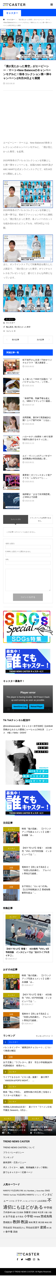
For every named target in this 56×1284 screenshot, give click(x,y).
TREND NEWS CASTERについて (19, 1147)
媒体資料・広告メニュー (14, 1162)
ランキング (8, 1157)
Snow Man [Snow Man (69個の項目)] (41, 1191)
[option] (14, 1126)
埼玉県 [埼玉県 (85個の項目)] (40, 1212)
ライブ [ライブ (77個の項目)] (33, 1201)
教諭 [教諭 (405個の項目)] (24, 1222)
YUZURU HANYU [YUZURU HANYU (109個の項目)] (25, 1195)
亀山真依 (9, 327)
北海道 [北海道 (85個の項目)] (34, 1212)
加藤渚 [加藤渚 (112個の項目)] (27, 1212)
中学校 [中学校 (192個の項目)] (48, 1207)
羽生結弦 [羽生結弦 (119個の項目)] (7, 1227)
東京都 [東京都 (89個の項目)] (41, 1222)
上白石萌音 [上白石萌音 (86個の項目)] (42, 1201)
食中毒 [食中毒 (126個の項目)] (9, 1231)
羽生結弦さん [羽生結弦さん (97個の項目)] (19, 1228)
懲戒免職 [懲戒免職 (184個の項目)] (46, 1216)
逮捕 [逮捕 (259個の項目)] (43, 1227)
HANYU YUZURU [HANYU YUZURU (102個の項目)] (11, 1190)
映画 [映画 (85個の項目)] (31, 1222)
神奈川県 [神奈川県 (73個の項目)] (48, 1222)
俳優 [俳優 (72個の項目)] (14, 1212)
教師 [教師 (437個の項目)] (16, 1222)
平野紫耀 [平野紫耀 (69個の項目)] (36, 1217)
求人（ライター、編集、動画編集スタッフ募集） (26, 1167)
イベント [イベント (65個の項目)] (38, 1195)
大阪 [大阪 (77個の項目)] (46, 1212)
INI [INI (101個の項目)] (21, 1190)
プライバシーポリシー (13, 1152)
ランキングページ (43, 1036)
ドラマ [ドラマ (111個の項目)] (18, 1201)
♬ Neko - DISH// (18, 733)
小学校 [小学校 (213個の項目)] (28, 1216)
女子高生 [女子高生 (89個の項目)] (19, 1217)
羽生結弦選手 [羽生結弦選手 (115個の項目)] (32, 1227)
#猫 (9, 733)
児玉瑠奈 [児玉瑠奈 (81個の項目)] (19, 1212)
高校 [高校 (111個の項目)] (15, 1232)
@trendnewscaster (12, 726)
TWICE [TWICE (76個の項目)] (6, 1195)
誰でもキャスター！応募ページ (17, 1172)
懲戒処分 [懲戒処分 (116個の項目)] (7, 1222)
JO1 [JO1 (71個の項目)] (25, 1191)
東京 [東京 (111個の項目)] (35, 1222)
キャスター (12, 13)
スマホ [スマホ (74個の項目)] (11, 1201)
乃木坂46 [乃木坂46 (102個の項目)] (7, 1212)
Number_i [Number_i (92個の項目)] (31, 1191)
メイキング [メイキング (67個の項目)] (26, 1201)
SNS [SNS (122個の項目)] (47, 1190)
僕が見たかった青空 (22, 327)
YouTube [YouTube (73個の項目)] (12, 1195)
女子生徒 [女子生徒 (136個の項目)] (10, 1216)
